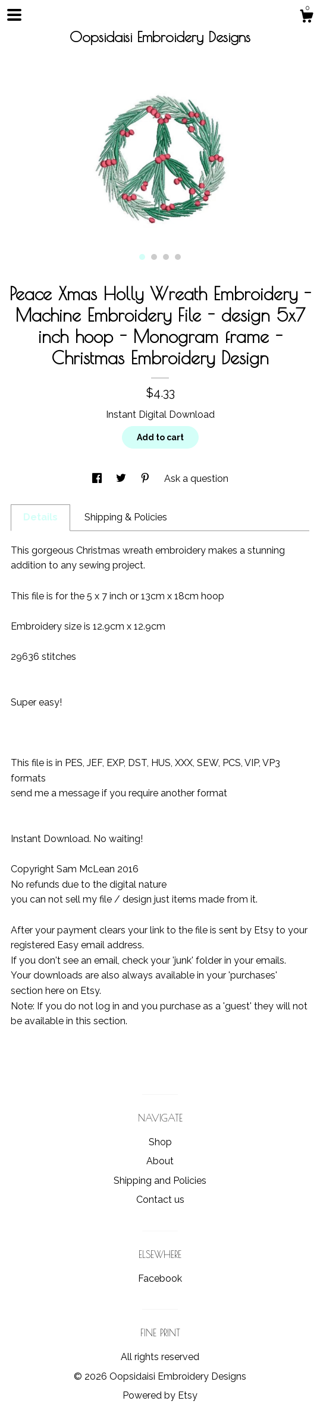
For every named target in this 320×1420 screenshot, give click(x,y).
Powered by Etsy (160, 1395)
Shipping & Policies (125, 517)
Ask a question (196, 478)
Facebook (160, 1278)
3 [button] (166, 257)
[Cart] (306, 18)
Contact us (160, 1199)
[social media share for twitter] (122, 478)
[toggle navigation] (14, 15)
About (160, 1161)
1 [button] (142, 257)
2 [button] (154, 257)
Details (40, 517)
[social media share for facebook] (98, 478)
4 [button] (178, 257)
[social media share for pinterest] (146, 478)
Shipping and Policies (160, 1180)
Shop (160, 1142)
